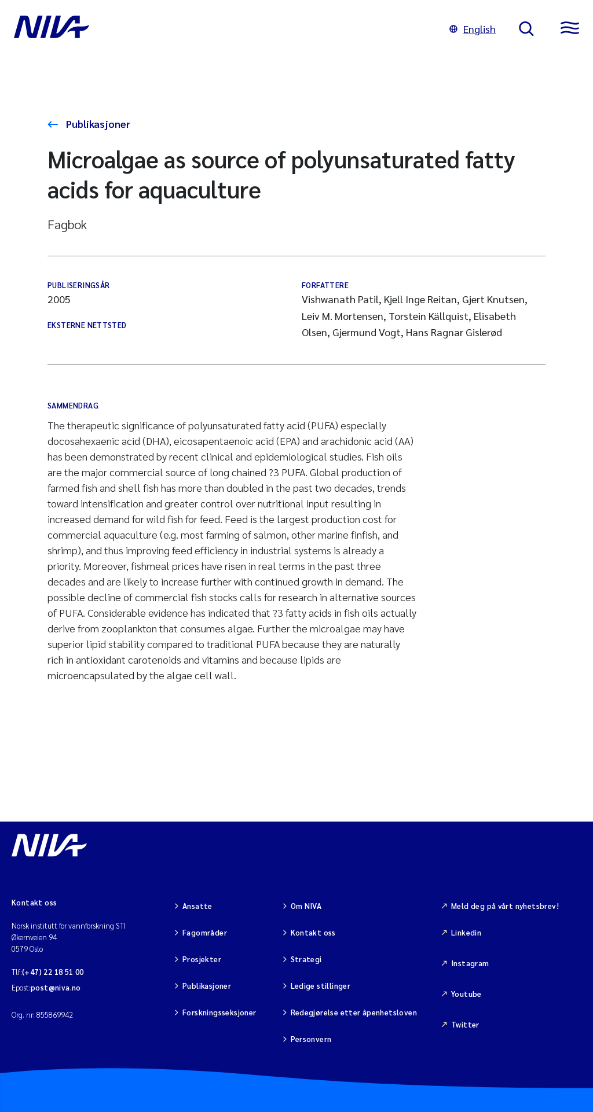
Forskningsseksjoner (219, 1012)
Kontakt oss (313, 932)
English (472, 28)
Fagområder (204, 932)
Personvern (311, 1039)
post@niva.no (56, 987)
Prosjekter (201, 959)
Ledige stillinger (321, 986)
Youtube (466, 994)
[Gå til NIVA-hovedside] (220, 29)
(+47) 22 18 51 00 (53, 972)
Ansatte (197, 906)
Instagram (470, 963)
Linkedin (466, 932)
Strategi (306, 959)
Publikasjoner (97, 123)
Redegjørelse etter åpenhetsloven (354, 1012)
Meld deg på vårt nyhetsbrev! (505, 906)
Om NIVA (306, 906)
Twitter (465, 1024)
